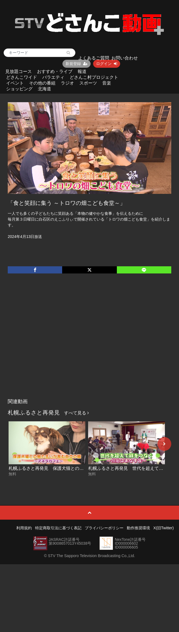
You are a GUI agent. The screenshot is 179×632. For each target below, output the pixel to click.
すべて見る (76, 413)
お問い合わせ (124, 58)
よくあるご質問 (93, 58)
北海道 (44, 88)
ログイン (106, 63)
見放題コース (18, 71)
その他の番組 (42, 83)
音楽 (106, 83)
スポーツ (88, 83)
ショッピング (19, 88)
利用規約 (24, 528)
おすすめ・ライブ (54, 71)
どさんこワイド (21, 77)
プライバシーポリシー (104, 528)
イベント (15, 83)
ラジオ (67, 83)
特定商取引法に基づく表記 (58, 528)
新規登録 (76, 63)
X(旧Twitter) (163, 528)
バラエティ (53, 77)
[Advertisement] (52, 341)
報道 (82, 71)
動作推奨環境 (138, 528)
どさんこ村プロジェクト (94, 77)
